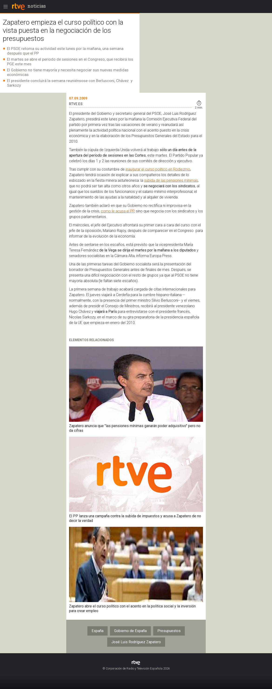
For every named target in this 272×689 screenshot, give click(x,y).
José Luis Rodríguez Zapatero (136, 642)
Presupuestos (169, 631)
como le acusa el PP (117, 211)
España (97, 631)
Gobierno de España (130, 631)
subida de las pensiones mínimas (171, 180)
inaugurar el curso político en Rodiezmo (158, 169)
